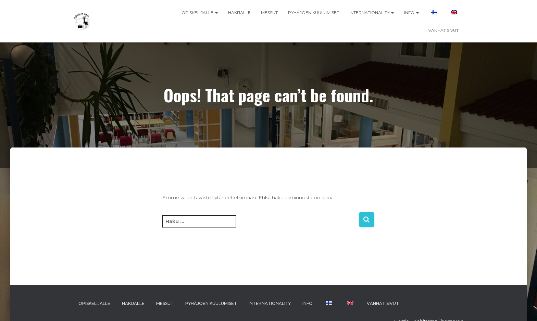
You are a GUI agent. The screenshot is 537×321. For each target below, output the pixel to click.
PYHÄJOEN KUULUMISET (313, 12)
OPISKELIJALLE (200, 12)
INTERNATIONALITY (371, 12)
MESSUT (269, 12)
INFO (411, 12)
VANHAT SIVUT (443, 30)
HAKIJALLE (239, 12)
